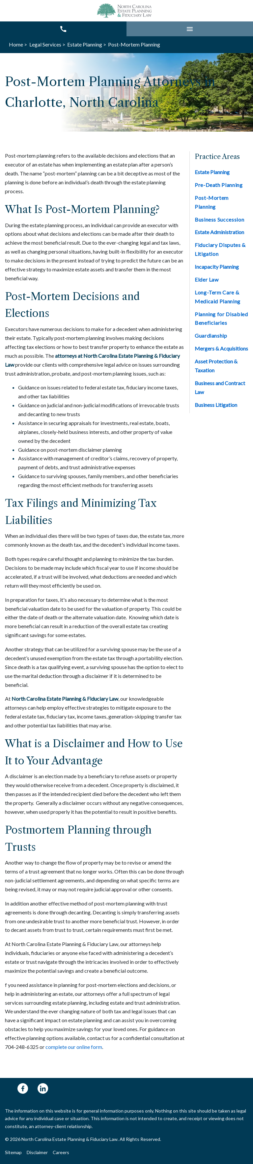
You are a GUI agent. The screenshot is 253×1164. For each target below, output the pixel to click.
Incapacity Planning (217, 266)
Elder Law (207, 279)
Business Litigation (216, 405)
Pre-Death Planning (219, 185)
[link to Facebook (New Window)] (22, 1088)
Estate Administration (219, 232)
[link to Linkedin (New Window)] (43, 1088)
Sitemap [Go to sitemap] (13, 1152)
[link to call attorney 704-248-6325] (63, 28)
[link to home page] (125, 11)
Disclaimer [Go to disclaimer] (37, 1152)
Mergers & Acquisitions (221, 348)
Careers (61, 1152)
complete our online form (73, 1047)
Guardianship (211, 335)
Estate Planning (212, 172)
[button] (189, 28)
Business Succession (219, 219)
